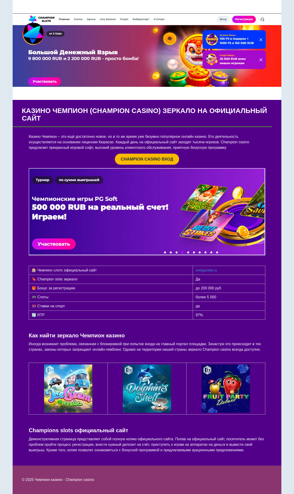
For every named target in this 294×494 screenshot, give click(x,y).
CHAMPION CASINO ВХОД (147, 159)
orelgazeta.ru (206, 270)
